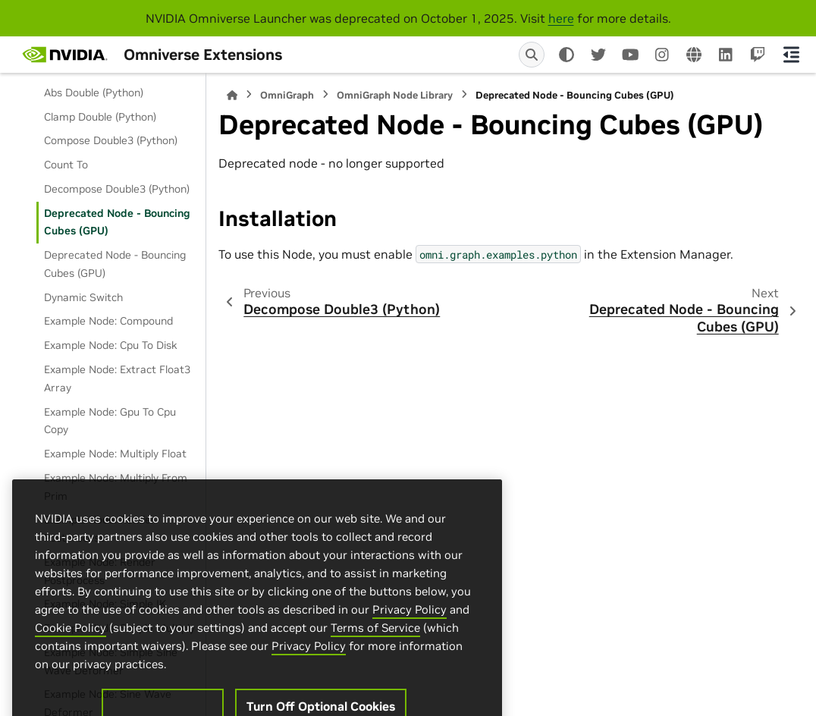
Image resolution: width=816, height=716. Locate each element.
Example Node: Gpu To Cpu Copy (110, 421)
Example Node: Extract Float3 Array (117, 378)
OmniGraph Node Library (395, 95)
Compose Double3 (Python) (110, 140)
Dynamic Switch (83, 297)
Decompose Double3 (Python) (117, 189)
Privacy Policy (409, 645)
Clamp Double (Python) (100, 117)
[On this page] (791, 55)
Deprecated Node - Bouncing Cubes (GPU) (117, 222)
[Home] (232, 95)
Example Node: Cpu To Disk (110, 345)
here (561, 18)
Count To (66, 164)
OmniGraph (287, 95)
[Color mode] (566, 55)
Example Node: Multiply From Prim (115, 487)
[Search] (532, 55)
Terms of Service (375, 663)
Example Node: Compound (108, 321)
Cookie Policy (70, 663)
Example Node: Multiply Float (115, 453)
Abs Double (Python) (93, 92)
